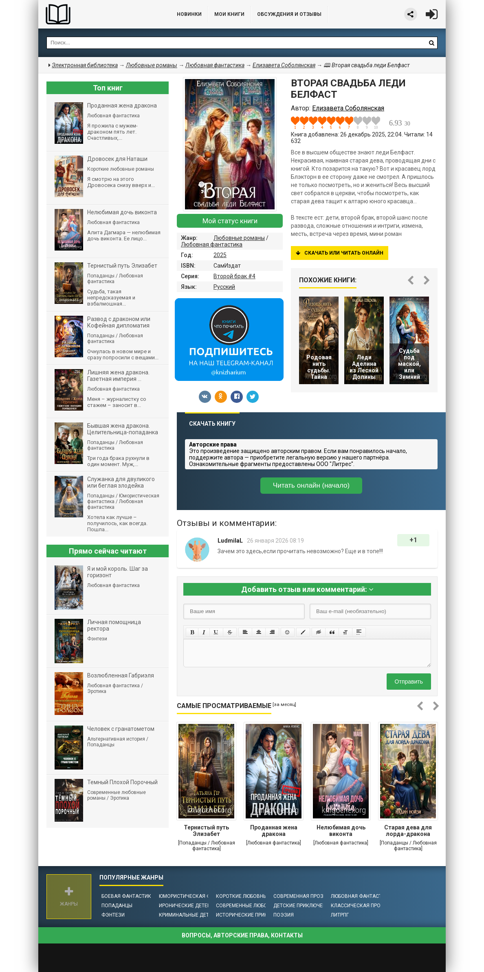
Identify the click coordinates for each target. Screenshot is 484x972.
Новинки (189, 14)
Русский (224, 287)
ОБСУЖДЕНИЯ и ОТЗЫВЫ (289, 14)
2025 (220, 255)
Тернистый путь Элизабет (206, 830)
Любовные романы (239, 238)
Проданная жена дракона (273, 830)
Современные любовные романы (259, 905)
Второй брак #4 (234, 276)
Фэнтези (113, 915)
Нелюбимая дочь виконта (341, 830)
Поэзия (283, 915)
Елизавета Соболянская (284, 65)
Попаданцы (116, 905)
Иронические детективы (191, 905)
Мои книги (229, 14)
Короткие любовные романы (254, 896)
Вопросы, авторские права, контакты (242, 935)
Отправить (409, 681)
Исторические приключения (253, 915)
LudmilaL (230, 540)
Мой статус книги (229, 221)
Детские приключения (302, 905)
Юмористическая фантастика (199, 896)
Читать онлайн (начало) (311, 485)
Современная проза (300, 896)
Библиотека (99, 14)
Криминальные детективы (194, 915)
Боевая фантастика (127, 896)
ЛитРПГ (340, 915)
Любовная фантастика (211, 244)
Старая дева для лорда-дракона (408, 830)
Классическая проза (359, 905)
